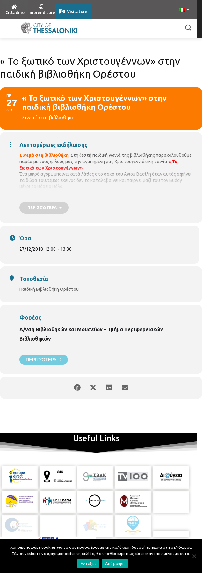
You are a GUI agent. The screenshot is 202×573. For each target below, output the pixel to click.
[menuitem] (184, 10)
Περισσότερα (43, 360)
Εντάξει (88, 563)
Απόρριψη (115, 563)
